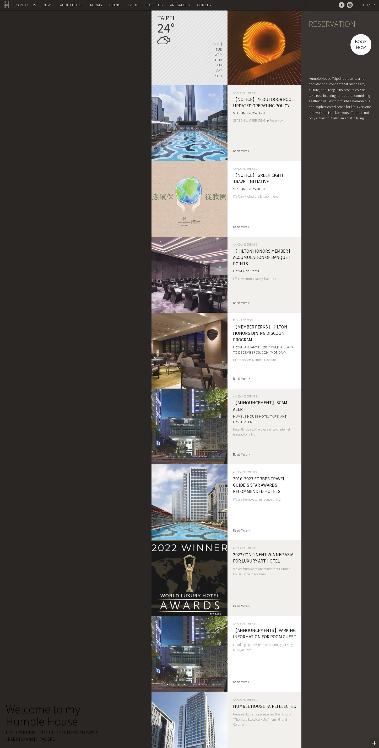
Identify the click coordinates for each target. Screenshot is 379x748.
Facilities (155, 5)
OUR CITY (204, 5)
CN (365, 5)
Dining (114, 5)
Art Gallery (180, 5)
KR (373, 5)
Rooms (96, 5)
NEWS (48, 5)
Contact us (26, 5)
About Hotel (71, 5)
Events (133, 5)
